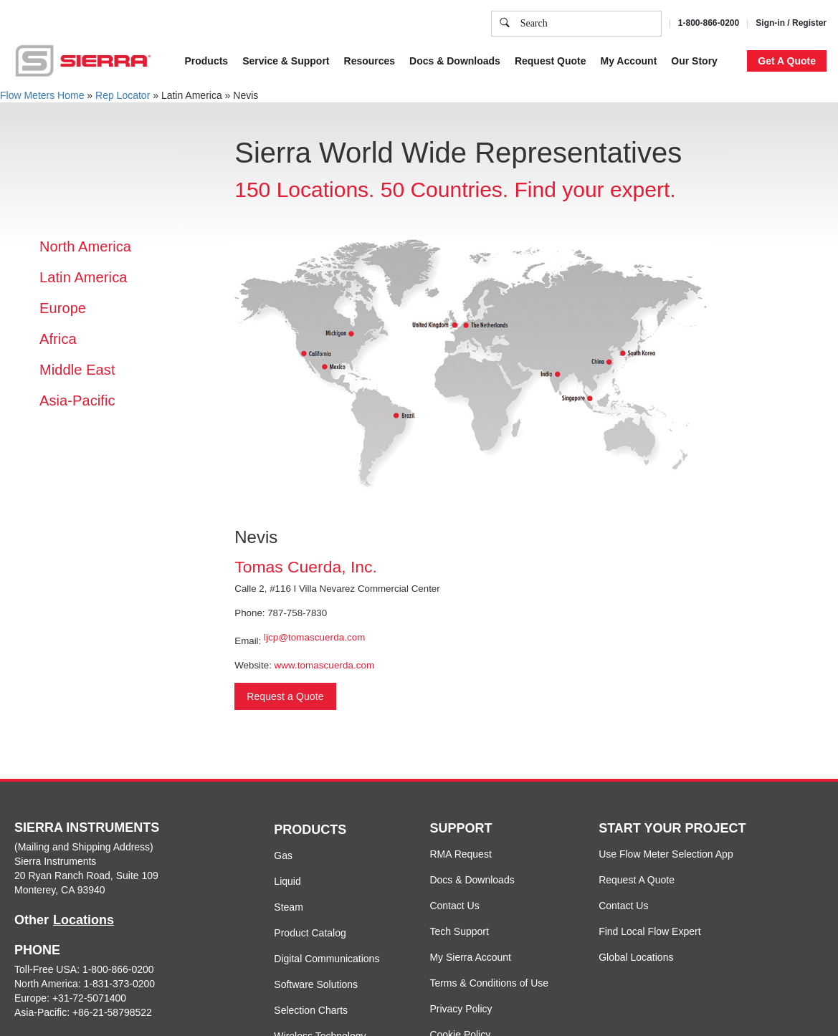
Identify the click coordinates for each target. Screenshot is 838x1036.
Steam (288, 907)
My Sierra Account (470, 957)
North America (85, 246)
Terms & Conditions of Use (488, 983)
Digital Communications (326, 958)
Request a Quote (285, 696)
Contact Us (454, 905)
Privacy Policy (660, 27)
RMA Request (460, 854)
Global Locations (636, 957)
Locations (83, 920)
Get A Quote (787, 61)
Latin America (83, 277)
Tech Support (459, 931)
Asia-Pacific (77, 400)
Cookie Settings (584, 97)
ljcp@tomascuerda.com (314, 637)
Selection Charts (311, 1010)
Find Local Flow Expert (649, 931)
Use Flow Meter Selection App (666, 854)
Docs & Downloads (471, 880)
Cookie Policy (559, 27)
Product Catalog (310, 933)
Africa (58, 339)
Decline (716, 97)
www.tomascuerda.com (325, 665)
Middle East (77, 370)
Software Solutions (316, 984)
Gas (283, 855)
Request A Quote (637, 880)
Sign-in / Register (791, 23)
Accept (659, 97)
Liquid (287, 881)
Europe (62, 308)
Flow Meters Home (42, 95)
